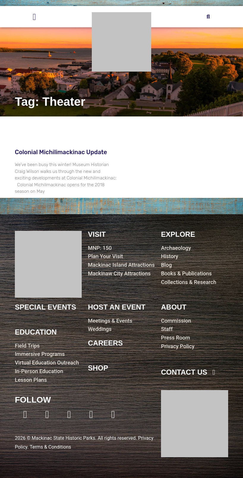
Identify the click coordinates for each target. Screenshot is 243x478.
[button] (208, 16)
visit (97, 234)
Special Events (45, 307)
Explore (178, 234)
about (173, 307)
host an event (117, 307)
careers (105, 343)
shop (98, 368)
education (36, 332)
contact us (184, 372)
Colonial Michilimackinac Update (61, 152)
